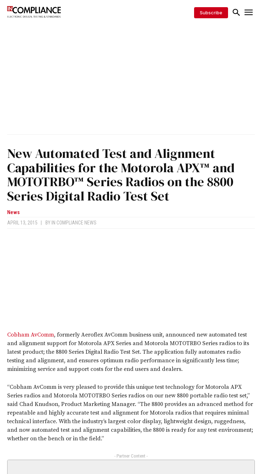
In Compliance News (74, 223)
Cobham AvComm (30, 334)
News (13, 212)
